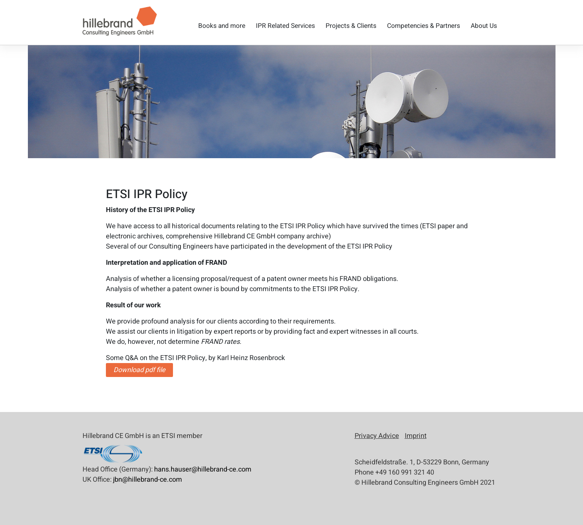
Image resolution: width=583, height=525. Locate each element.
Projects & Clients (351, 26)
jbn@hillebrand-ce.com (147, 480)
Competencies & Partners (423, 26)
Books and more (221, 26)
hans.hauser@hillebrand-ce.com (202, 469)
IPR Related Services (285, 26)
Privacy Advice (377, 436)
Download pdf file (139, 370)
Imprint (416, 436)
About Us (484, 26)
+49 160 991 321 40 (404, 472)
